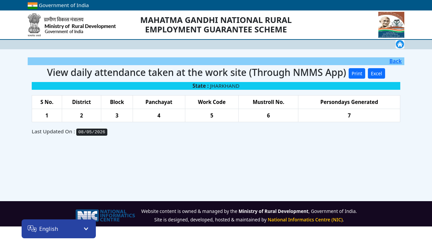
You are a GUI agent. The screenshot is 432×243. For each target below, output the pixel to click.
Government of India (58, 5)
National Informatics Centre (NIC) (305, 219)
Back (395, 61)
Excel (376, 73)
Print (357, 73)
